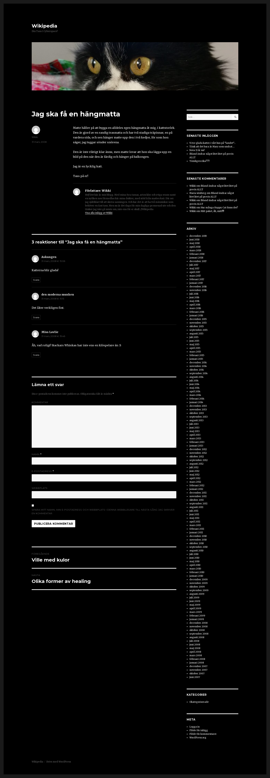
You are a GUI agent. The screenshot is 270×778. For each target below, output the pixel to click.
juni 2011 (194, 514)
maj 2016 (194, 301)
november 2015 (198, 322)
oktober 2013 (196, 413)
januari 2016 (196, 315)
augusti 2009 (196, 594)
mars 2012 (195, 481)
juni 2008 (194, 644)
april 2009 (195, 608)
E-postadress (43, 471)
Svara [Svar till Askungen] (36, 279)
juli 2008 (194, 641)
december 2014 (198, 362)
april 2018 (194, 246)
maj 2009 (194, 604)
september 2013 (198, 416)
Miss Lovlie (49, 332)
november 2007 (198, 669)
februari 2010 (196, 572)
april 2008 (195, 651)
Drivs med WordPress (58, 761)
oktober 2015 (196, 326)
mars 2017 (195, 275)
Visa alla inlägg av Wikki (98, 212)
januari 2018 (196, 257)
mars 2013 (195, 438)
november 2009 (198, 583)
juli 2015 (193, 337)
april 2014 (194, 391)
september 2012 (198, 460)
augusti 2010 (196, 550)
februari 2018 (196, 254)
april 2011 (194, 521)
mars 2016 (195, 308)
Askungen (48, 257)
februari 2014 (196, 398)
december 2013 (198, 405)
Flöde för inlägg (198, 730)
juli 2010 (194, 554)
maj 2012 (194, 474)
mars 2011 (195, 525)
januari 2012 (196, 489)
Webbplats (40, 488)
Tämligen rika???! (199, 161)
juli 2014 (194, 380)
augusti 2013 (196, 420)
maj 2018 (194, 243)
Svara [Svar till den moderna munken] (36, 317)
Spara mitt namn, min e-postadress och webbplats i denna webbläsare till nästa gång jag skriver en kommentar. (103, 511)
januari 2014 (196, 402)
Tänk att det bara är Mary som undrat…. (212, 146)
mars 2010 (195, 568)
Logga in (194, 726)
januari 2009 (196, 619)
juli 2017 (193, 264)
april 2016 (194, 304)
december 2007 (198, 666)
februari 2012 (196, 485)
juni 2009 (194, 601)
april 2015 (194, 348)
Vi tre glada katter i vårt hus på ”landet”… (212, 143)
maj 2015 (194, 344)
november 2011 (197, 496)
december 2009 (198, 579)
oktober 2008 (197, 630)
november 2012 (198, 453)
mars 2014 (195, 395)
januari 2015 (196, 358)
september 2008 (198, 633)
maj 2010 (194, 561)
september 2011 (198, 503)
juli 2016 (193, 293)
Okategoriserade (199, 702)
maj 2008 (194, 648)
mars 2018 (195, 250)
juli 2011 (193, 510)
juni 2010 (194, 557)
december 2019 (198, 236)
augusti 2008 (196, 637)
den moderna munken (57, 294)
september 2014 (198, 373)
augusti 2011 (196, 507)
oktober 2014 (196, 369)
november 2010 (198, 539)
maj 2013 (194, 431)
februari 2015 (196, 355)
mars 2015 (195, 351)
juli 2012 (194, 467)
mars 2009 (195, 612)
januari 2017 (196, 283)
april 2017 (194, 272)
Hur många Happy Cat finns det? (219, 207)
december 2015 (198, 319)
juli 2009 (194, 597)
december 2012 (198, 449)
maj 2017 (194, 268)
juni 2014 (194, 384)
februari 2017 (196, 279)
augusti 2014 (196, 377)
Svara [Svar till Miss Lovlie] (36, 355)
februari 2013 (196, 442)
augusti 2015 (196, 333)
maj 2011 (194, 518)
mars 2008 (195, 655)
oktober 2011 (196, 500)
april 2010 (194, 565)
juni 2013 (194, 427)
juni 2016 (194, 297)
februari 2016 (196, 311)
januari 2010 (196, 575)
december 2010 (198, 536)
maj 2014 (194, 387)
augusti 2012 (196, 463)
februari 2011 (196, 528)
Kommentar (40, 402)
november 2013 (198, 409)
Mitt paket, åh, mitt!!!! (212, 211)
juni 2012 (194, 471)
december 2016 (198, 286)
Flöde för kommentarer (203, 734)
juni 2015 (194, 340)
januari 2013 (196, 445)
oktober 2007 (196, 673)
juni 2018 (194, 239)
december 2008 (198, 622)
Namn (37, 454)
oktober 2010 (196, 543)
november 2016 (198, 290)
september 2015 (198, 330)
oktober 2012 (196, 456)
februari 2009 (197, 615)
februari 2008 (197, 659)
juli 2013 (194, 424)
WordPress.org (197, 737)
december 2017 (197, 261)
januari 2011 (196, 532)
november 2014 (198, 366)
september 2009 (198, 590)
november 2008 (198, 626)
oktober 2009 (197, 586)
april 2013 (194, 434)
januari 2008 (196, 662)
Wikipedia (44, 26)
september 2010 (198, 547)
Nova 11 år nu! (196, 150)
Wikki (35, 137)
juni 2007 (194, 677)
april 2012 (194, 478)
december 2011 (197, 492)
